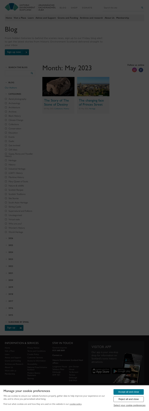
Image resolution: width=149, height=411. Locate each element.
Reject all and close (129, 399)
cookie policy (76, 404)
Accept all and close (128, 392)
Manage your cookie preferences (26, 391)
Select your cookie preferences (129, 405)
